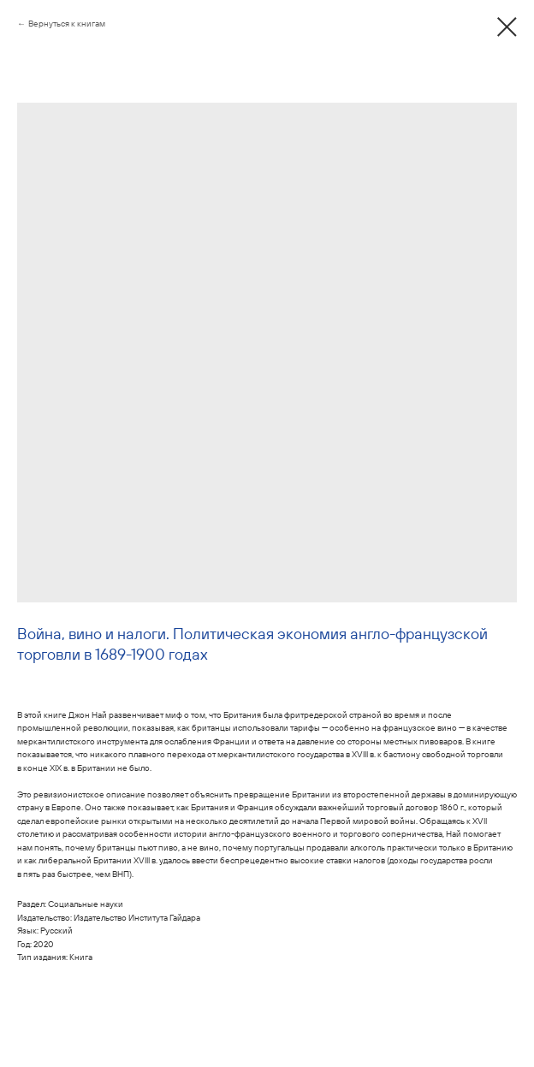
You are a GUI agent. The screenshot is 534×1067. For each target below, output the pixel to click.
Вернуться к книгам (66, 23)
